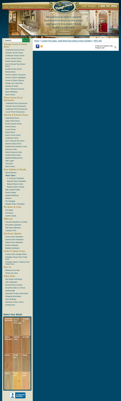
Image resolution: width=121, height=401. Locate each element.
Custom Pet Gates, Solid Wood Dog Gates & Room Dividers (66, 41)
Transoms (9, 164)
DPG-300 (98, 41)
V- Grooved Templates (15, 178)
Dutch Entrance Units (13, 152)
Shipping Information (13, 296)
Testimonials (10, 291)
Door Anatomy (10, 299)
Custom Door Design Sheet (15, 254)
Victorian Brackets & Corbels (16, 222)
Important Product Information (16, 293)
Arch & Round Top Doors (14, 141)
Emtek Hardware (11, 245)
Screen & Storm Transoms (15, 75)
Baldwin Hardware (12, 248)
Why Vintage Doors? (27, 7)
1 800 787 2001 (107, 6)
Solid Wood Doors (12, 118)
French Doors (10, 126)
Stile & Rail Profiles (12, 190)
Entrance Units (11, 149)
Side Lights (9, 161)
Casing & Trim (10, 230)
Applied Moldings (12, 195)
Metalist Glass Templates (15, 204)
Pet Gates (9, 210)
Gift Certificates (11, 282)
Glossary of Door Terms (14, 302)
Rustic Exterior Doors (13, 124)
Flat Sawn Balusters (13, 228)
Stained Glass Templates (16, 181)
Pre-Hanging (10, 201)
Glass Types (10, 175)
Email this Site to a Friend (15, 288)
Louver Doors (10, 129)
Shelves (8, 198)
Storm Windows (11, 92)
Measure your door (12, 270)
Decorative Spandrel (13, 225)
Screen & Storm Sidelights (15, 77)
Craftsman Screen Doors (14, 55)
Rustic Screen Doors (13, 61)
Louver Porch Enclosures (15, 112)
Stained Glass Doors (13, 144)
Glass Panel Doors (12, 121)
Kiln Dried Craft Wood (13, 279)
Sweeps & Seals (11, 86)
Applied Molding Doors (14, 158)
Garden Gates (10, 216)
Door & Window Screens (14, 89)
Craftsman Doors (11, 138)
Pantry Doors (10, 72)
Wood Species (11, 173)
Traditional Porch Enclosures (16, 103)
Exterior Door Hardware (14, 239)
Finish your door (11, 273)
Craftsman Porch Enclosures (16, 109)
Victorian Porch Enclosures (15, 106)
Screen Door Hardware (14, 237)
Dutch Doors (10, 132)
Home (6, 7)
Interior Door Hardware (14, 242)
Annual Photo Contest (13, 285)
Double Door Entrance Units (16, 146)
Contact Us (40, 7)
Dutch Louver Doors (13, 135)
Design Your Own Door (14, 83)
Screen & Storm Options (14, 80)
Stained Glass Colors (15, 184)
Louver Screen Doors (13, 58)
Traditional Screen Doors (14, 50)
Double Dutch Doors (13, 155)
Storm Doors (10, 95)
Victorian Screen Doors (14, 53)
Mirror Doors (10, 166)
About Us (13, 7)
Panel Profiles (10, 192)
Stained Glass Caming (15, 187)
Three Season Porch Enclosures (13, 98)
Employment (10, 305)
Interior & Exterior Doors (16, 115)
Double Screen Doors (13, 69)
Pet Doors (9, 213)
